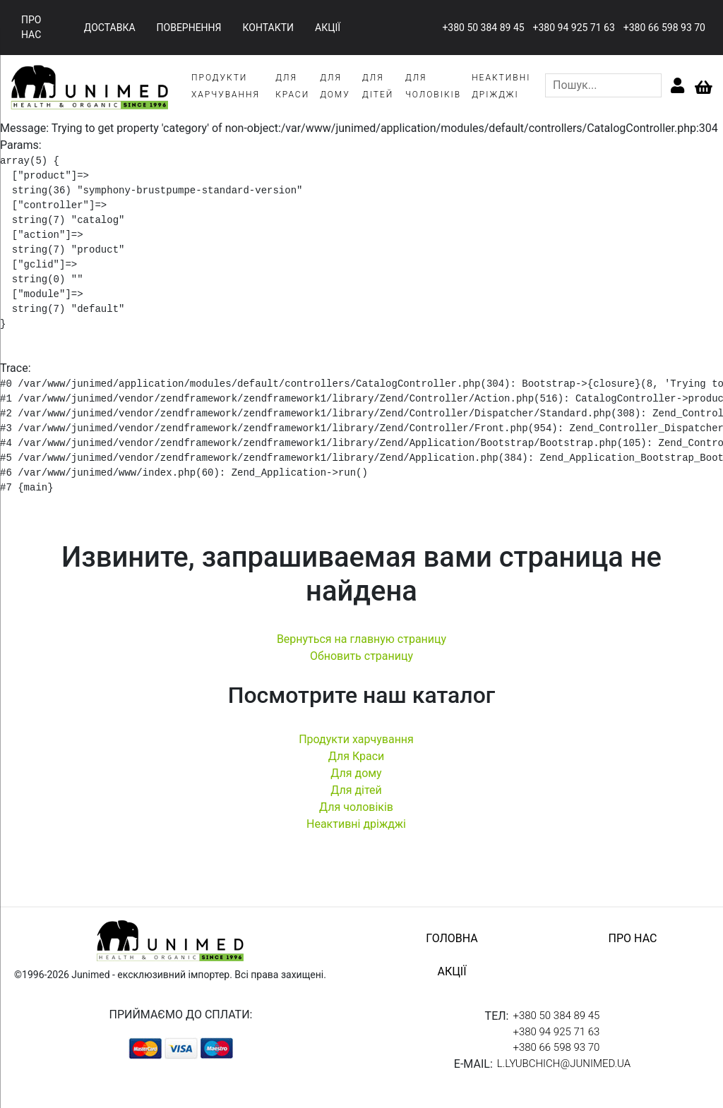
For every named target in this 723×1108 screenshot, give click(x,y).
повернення (189, 27)
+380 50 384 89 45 (483, 27)
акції (327, 27)
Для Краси (356, 756)
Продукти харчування (356, 739)
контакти (268, 27)
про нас (31, 27)
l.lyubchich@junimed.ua (564, 1063)
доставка (110, 27)
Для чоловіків (356, 807)
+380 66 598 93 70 (664, 27)
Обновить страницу (361, 656)
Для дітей (356, 790)
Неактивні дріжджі (356, 824)
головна (451, 938)
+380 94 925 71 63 (574, 27)
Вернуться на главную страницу (361, 639)
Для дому (355, 773)
